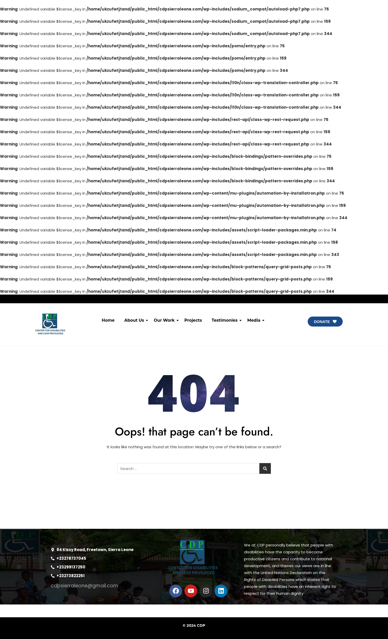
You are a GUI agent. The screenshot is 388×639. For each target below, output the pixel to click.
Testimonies (226, 320)
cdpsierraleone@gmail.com (84, 585)
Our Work (165, 320)
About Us (135, 320)
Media (254, 320)
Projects (193, 320)
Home (108, 320)
